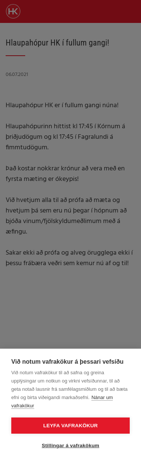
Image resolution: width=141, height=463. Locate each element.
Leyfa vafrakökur (70, 425)
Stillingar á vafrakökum (70, 445)
